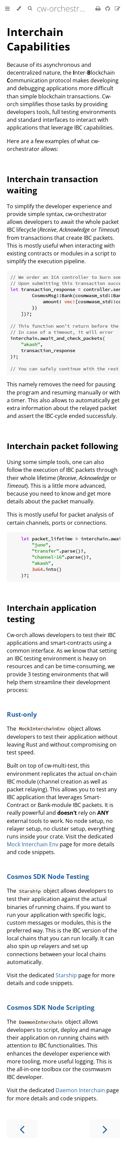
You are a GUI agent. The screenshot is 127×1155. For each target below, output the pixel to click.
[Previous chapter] (22, 1128)
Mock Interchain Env (32, 844)
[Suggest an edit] (117, 8)
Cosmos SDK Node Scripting (50, 1007)
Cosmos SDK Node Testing (48, 876)
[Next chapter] (105, 1128)
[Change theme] (18, 8)
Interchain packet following (62, 445)
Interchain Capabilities (38, 39)
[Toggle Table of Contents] (7, 8)
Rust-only (22, 714)
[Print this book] (99, 8)
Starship (66, 975)
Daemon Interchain (80, 1090)
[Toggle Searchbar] (29, 8)
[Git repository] (108, 8)
